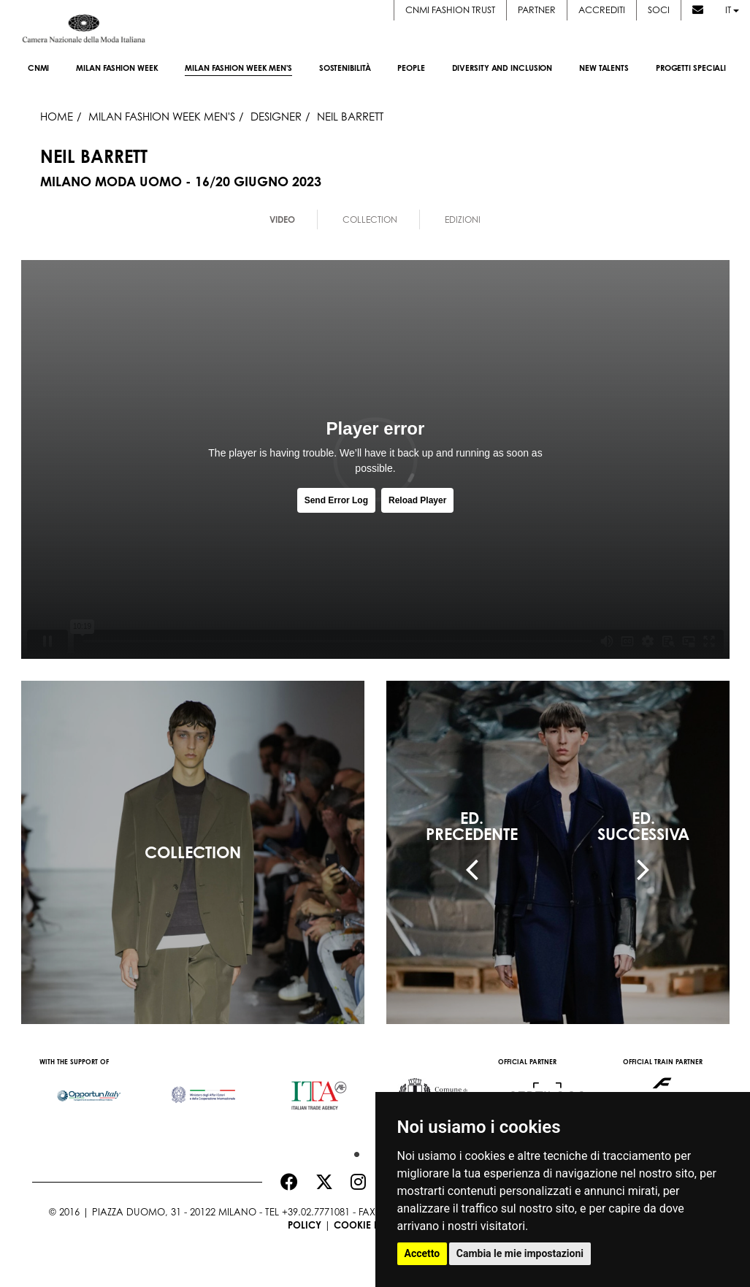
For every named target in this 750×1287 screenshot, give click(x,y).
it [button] (732, 9)
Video (282, 219)
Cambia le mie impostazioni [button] (519, 1253)
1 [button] (353, 1151)
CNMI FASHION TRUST (450, 9)
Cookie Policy (370, 1225)
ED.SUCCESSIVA (643, 826)
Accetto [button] (422, 1253)
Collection (370, 219)
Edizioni (463, 219)
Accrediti (601, 9)
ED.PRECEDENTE (472, 826)
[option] (89, 1088)
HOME (56, 116)
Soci (659, 9)
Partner (537, 9)
